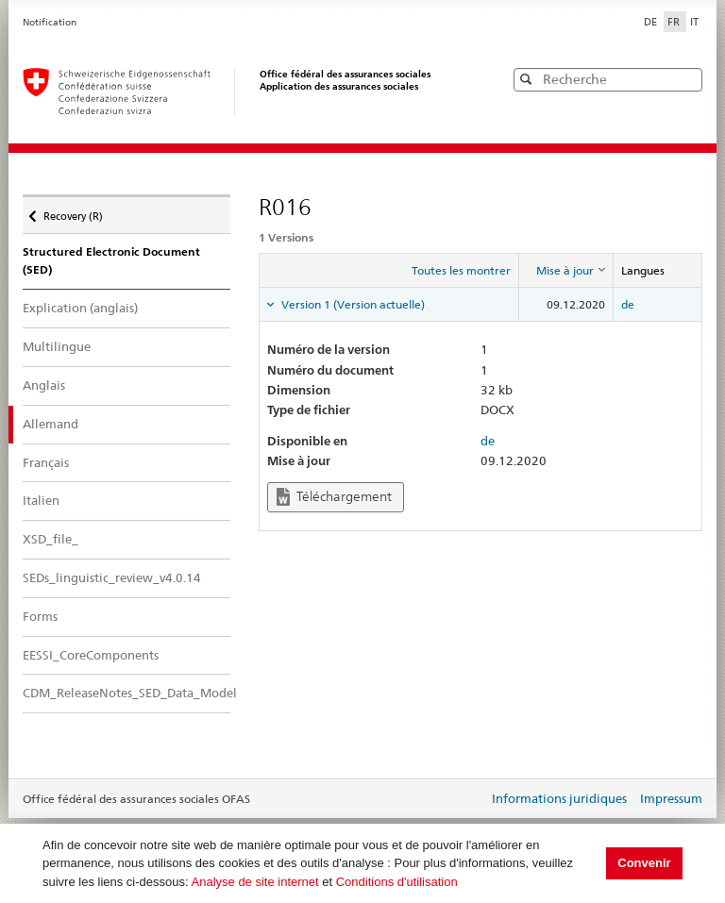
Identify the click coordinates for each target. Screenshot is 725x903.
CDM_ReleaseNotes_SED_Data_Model (126, 692)
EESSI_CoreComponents (91, 654)
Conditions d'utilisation (397, 882)
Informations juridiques (559, 798)
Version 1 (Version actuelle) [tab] (351, 304)
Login (470, 800)
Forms (40, 616)
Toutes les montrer (461, 270)
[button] (686, 79)
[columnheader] (565, 271)
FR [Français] (675, 21)
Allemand (66, 423)
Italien (41, 500)
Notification (49, 22)
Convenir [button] (643, 863)
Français (46, 462)
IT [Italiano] (694, 21)
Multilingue (57, 346)
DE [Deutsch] (652, 21)
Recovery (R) (72, 211)
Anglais (44, 385)
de (627, 304)
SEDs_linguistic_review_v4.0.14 (112, 577)
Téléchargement (334, 497)
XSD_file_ (50, 538)
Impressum (671, 798)
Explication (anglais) (80, 307)
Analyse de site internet (255, 882)
